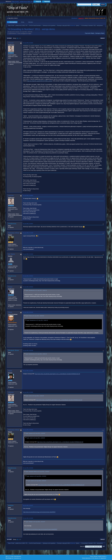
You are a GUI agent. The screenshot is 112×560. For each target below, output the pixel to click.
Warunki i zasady (97, 556)
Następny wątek (99, 33)
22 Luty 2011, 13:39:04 (28, 392)
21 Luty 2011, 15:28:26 (28, 42)
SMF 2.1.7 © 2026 (9, 556)
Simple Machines (17, 556)
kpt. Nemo (11, 254)
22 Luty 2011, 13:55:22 (28, 429)
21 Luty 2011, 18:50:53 (28, 286)
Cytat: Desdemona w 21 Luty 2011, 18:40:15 (36, 290)
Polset (10, 287)
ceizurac (11, 43)
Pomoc (91, 556)
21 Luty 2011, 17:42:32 (28, 254)
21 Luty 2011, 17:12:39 (28, 232)
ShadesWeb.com (17, 558)
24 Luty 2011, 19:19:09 (28, 518)
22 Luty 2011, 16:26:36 (28, 467)
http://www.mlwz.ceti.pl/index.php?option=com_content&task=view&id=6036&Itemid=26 (57, 373)
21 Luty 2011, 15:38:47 (28, 223)
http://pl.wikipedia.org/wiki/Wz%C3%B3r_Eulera (39, 81)
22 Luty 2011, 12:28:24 (28, 370)
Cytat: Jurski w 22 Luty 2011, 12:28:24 (35, 395)
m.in (84, 58)
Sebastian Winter (13, 233)
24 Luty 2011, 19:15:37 (28, 505)
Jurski (10, 371)
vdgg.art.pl (81, 18)
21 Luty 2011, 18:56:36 (28, 312)
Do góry (9, 539)
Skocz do (82, 546)
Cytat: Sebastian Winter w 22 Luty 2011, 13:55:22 (37, 471)
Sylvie (77, 25)
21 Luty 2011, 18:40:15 (28, 275)
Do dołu (9, 38)
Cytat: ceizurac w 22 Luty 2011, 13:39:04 (35, 433)
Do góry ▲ (104, 556)
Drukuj (103, 38)
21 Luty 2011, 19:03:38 (28, 350)
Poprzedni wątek (89, 33)
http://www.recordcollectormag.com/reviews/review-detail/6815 (39, 512)
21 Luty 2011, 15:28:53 (28, 195)
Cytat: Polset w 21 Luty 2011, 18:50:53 (35, 315)
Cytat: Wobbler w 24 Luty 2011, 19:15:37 (35, 521)
